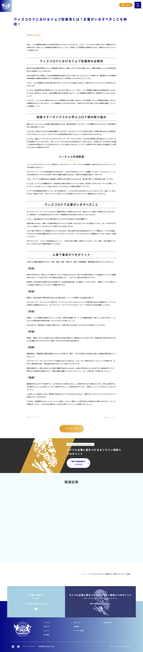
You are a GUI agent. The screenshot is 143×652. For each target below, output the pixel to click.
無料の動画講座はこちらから (79, 463)
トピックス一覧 (71, 428)
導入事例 (46, 635)
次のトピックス (110, 417)
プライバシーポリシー (29, 646)
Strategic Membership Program (121, 646)
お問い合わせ (107, 622)
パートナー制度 (78, 631)
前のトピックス (33, 417)
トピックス (76, 622)
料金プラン (47, 627)
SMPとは (47, 622)
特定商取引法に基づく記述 (46, 646)
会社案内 (76, 627)
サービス (46, 631)
